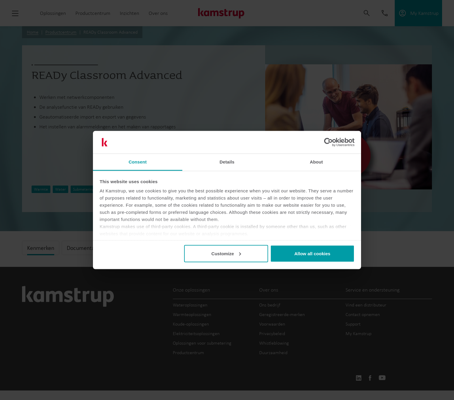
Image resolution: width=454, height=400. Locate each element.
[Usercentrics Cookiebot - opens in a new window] (328, 142)
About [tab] (316, 161)
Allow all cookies (312, 253)
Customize (226, 253)
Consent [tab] (138, 161)
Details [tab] (227, 161)
